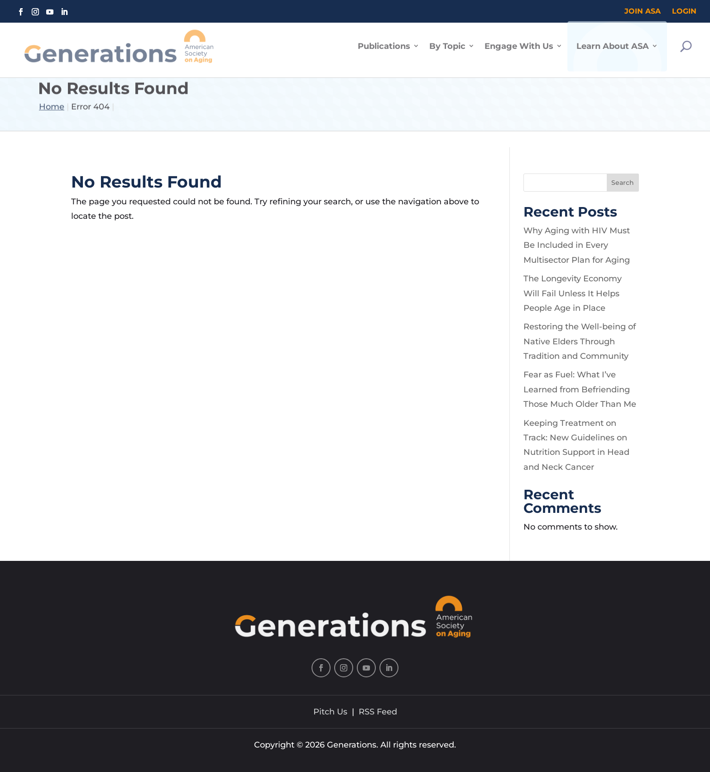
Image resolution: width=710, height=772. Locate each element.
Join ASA (642, 11)
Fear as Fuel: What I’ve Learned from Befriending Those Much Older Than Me (579, 389)
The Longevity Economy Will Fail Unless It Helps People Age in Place (572, 293)
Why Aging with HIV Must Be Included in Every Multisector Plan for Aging (576, 245)
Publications (384, 41)
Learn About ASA (612, 41)
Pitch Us (330, 712)
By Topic (447, 41)
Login (684, 11)
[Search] (685, 41)
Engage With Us (519, 41)
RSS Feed (378, 712)
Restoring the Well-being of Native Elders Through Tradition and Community (579, 341)
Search (622, 183)
